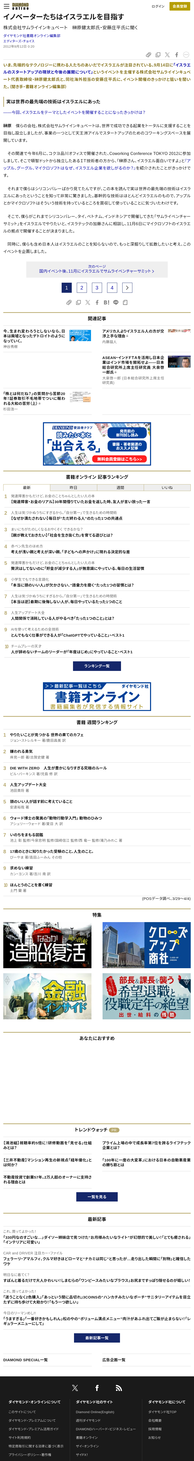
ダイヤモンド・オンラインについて (35, 1402)
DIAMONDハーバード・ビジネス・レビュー (106, 1429)
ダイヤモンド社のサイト (94, 1402)
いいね (167, 487)
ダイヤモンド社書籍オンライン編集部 (31, 36)
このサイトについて (22, 1412)
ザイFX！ (82, 1455)
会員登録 (180, 6)
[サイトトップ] (19, 6)
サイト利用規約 (20, 1438)
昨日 (74, 487)
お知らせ (154, 1438)
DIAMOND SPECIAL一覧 (25, 1360)
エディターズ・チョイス (19, 41)
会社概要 (155, 1420)
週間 (120, 487)
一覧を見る (97, 1197)
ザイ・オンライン (87, 1446)
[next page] (127, 288)
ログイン (158, 6)
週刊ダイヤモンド (88, 1420)
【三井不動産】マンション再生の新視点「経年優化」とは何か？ (47, 1162)
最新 (27, 487)
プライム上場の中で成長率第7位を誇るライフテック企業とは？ (146, 1145)
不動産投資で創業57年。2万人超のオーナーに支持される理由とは (47, 1179)
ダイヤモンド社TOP (162, 1412)
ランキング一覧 (97, 666)
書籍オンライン (87, 1438)
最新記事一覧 (97, 1338)
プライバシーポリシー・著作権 (30, 1455)
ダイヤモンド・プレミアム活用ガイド (34, 1429)
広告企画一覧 (114, 1360)
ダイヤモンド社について (166, 1402)
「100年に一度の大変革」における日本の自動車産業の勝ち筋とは (146, 1162)
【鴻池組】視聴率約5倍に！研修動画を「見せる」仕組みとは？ (47, 1145)
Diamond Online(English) (95, 1412)
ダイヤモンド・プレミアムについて (32, 1420)
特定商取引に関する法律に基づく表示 (36, 1446)
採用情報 (155, 1429)
